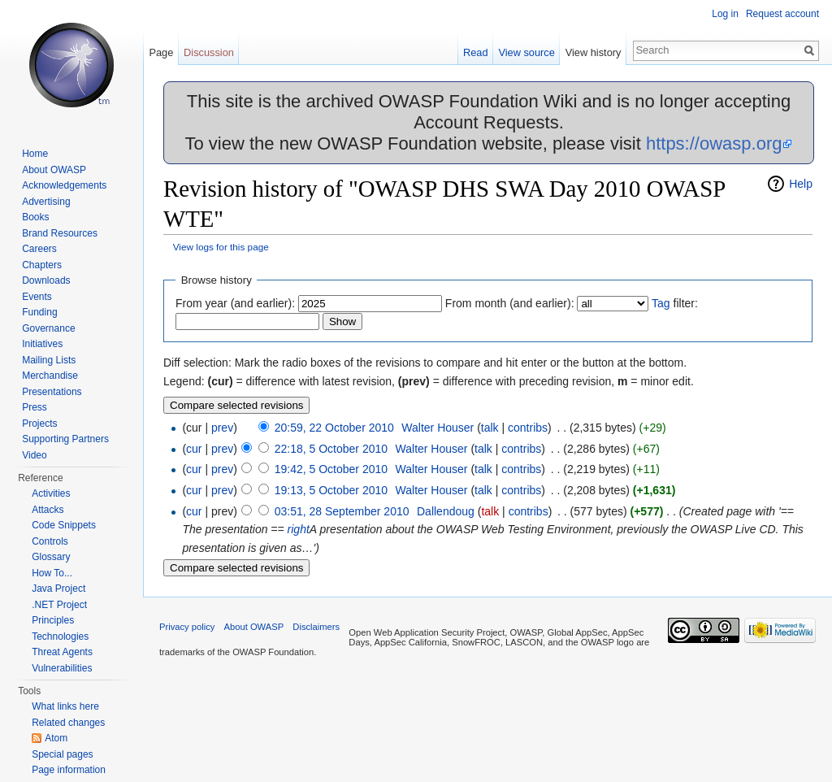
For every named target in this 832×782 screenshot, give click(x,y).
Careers (39, 248)
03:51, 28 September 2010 (342, 511)
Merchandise (50, 375)
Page (161, 52)
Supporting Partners (65, 439)
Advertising (46, 201)
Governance (48, 328)
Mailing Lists (49, 360)
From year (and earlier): (235, 303)
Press (34, 407)
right (299, 529)
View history (594, 52)
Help (800, 183)
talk (490, 427)
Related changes (68, 722)
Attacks (47, 509)
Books (35, 217)
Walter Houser (437, 427)
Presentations (51, 392)
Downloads (46, 280)
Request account (782, 14)
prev (222, 427)
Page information (69, 769)
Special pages (62, 754)
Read (475, 52)
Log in (725, 14)
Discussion (209, 52)
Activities (51, 493)
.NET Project (59, 604)
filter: (675, 303)
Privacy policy (186, 627)
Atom (56, 738)
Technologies (60, 636)
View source (526, 52)
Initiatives (42, 344)
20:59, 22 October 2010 (334, 427)
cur (194, 448)
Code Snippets (64, 525)
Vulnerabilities (62, 668)
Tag (661, 303)
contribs (528, 427)
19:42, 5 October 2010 (331, 469)
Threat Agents (62, 652)
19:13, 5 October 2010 (331, 490)
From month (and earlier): (509, 303)
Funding (39, 312)
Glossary (51, 557)
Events (37, 296)
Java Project (58, 588)
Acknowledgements (64, 185)
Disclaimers (316, 627)
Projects (39, 423)
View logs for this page (221, 246)
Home (35, 153)
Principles (53, 620)
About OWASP (54, 170)
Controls (50, 541)
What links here (65, 706)
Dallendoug (445, 511)
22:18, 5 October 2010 (331, 448)
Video (34, 455)
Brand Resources (60, 233)
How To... (52, 573)
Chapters (42, 265)
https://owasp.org (714, 143)
